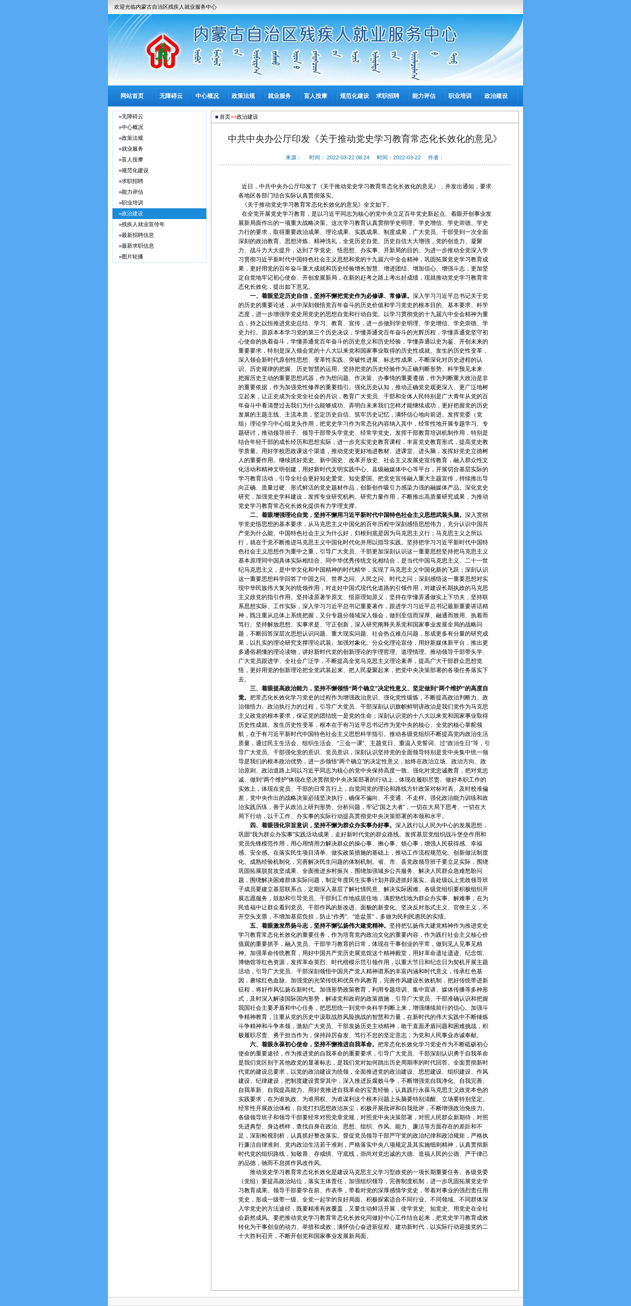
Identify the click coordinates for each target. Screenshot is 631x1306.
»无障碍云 (131, 116)
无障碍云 (171, 96)
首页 (225, 117)
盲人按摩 (315, 96)
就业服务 (279, 96)
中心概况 (207, 96)
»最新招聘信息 (136, 235)
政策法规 (243, 96)
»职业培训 (131, 203)
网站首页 (132, 96)
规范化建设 (354, 96)
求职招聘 (387, 96)
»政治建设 (131, 213)
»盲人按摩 (131, 159)
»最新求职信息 (136, 246)
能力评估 (423, 96)
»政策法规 (131, 138)
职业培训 (460, 96)
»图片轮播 (131, 256)
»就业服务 (131, 149)
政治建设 (496, 96)
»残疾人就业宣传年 (142, 224)
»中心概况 (131, 127)
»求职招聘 (131, 181)
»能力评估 (131, 192)
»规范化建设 (134, 170)
